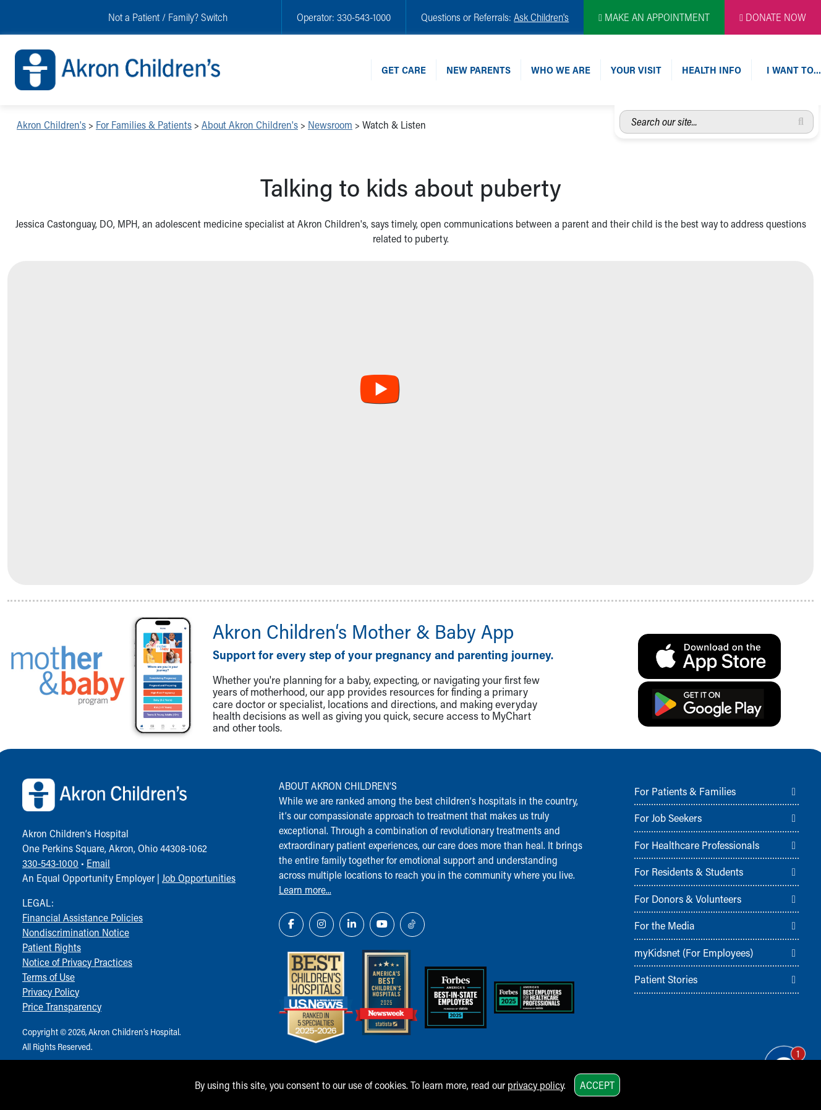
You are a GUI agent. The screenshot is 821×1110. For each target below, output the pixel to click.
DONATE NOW (772, 17)
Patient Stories (665, 979)
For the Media (664, 925)
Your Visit (636, 69)
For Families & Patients (144, 124)
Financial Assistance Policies (82, 917)
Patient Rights (51, 947)
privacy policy (536, 1084)
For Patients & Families (685, 791)
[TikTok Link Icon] (412, 924)
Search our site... (619, 110)
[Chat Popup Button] (776, 1055)
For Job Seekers (668, 817)
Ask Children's (541, 17)
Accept (597, 1084)
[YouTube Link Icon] (382, 924)
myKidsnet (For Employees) (693, 952)
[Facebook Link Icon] (291, 924)
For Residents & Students (688, 871)
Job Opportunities (199, 877)
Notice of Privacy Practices (77, 961)
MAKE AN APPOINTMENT (654, 17)
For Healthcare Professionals (696, 845)
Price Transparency (61, 1006)
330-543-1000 (50, 862)
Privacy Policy (50, 991)
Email (98, 862)
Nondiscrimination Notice (75, 932)
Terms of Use (48, 976)
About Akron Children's (250, 124)
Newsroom (330, 124)
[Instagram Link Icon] (321, 924)
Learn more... (305, 889)
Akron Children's (51, 124)
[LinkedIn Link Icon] (351, 924)
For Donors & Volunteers (687, 898)
